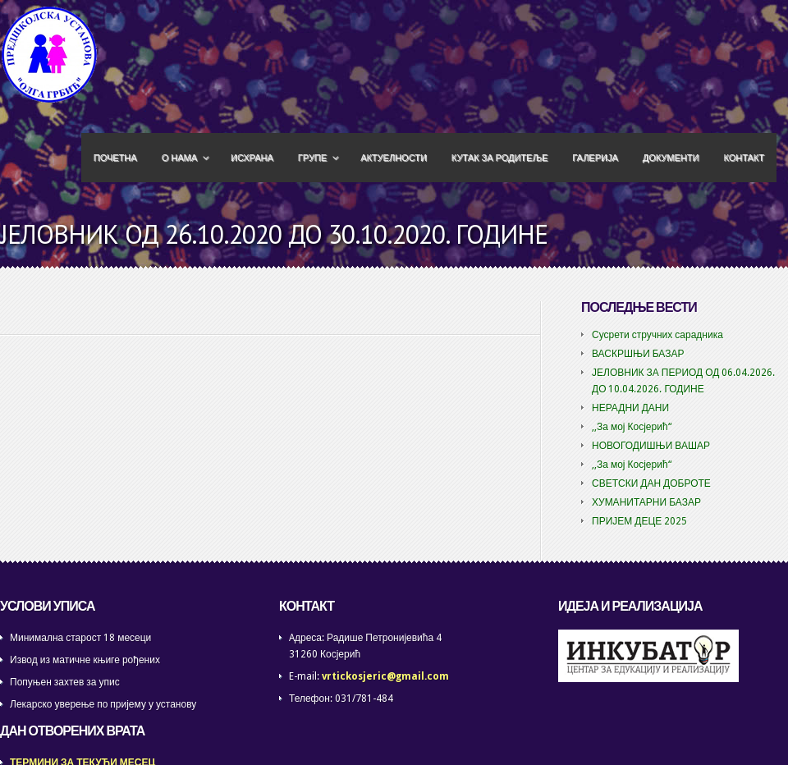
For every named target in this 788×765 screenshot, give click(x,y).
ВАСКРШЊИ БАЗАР (638, 354)
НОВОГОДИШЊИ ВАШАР (651, 445)
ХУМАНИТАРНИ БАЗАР (646, 502)
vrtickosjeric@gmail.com (385, 676)
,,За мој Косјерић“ (631, 427)
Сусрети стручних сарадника (657, 335)
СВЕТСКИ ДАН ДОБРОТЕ (651, 483)
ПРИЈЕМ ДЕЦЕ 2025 (639, 521)
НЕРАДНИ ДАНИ (630, 408)
